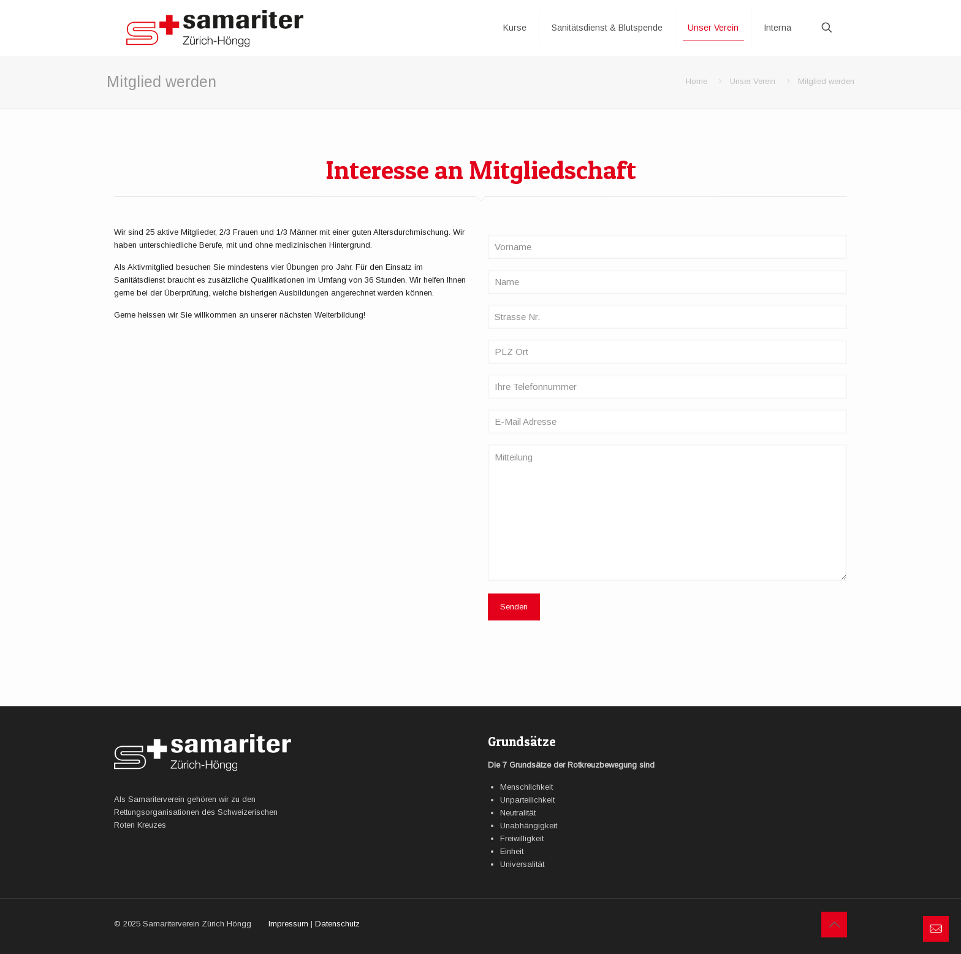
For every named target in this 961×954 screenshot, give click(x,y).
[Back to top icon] (834, 924)
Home (696, 81)
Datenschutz (337, 923)
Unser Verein (752, 81)
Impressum (288, 923)
